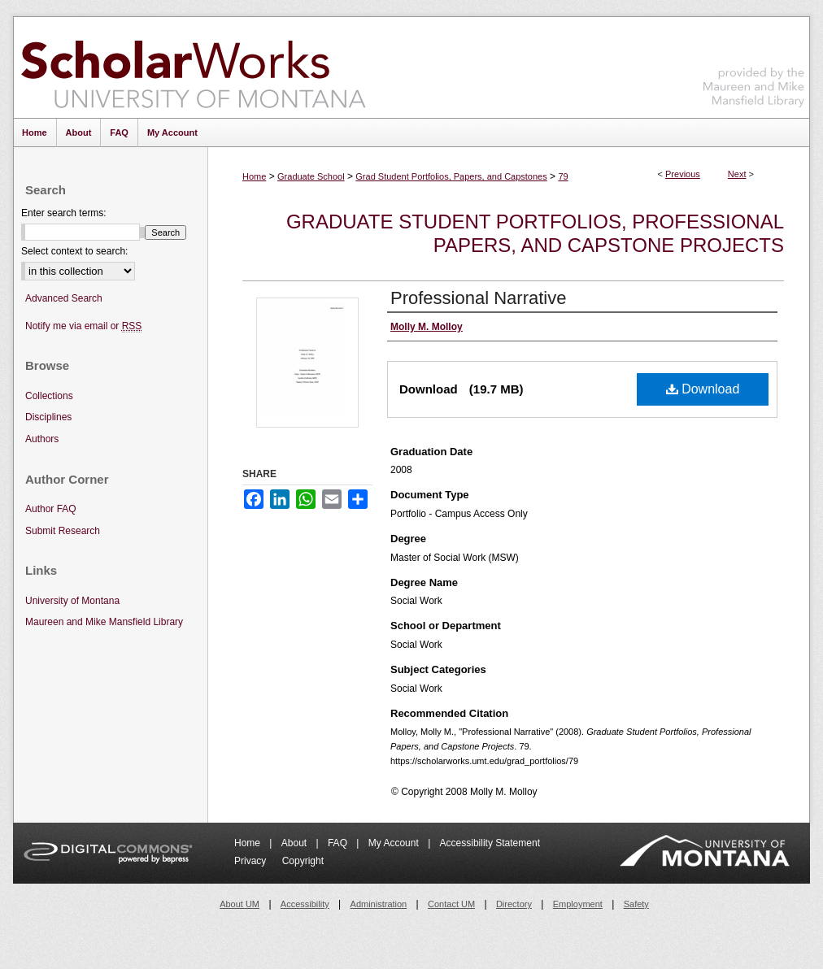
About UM (239, 904)
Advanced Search (63, 298)
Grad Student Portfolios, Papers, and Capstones (450, 176)
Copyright (303, 861)
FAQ (339, 843)
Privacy (251, 861)
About (295, 843)
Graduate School (311, 176)
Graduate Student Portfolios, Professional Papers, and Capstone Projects (535, 233)
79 (563, 176)
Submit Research (62, 531)
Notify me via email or (83, 326)
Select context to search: (74, 251)
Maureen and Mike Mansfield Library (754, 64)
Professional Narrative (478, 298)
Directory (514, 904)
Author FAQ (50, 509)
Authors (42, 439)
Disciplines (48, 417)
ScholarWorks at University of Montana (193, 67)
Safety (636, 904)
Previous (682, 174)
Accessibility (305, 904)
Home (254, 176)
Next (737, 174)
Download (703, 389)
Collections (49, 396)
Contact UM (451, 904)
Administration (379, 904)
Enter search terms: (64, 213)
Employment (578, 904)
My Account (394, 843)
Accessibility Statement (490, 843)
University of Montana (72, 600)
